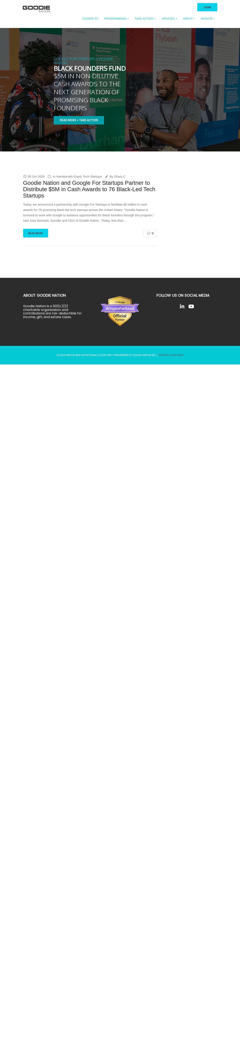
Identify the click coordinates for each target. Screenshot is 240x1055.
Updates (168, 18)
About (188, 18)
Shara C (119, 176)
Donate (207, 18)
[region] (120, 89)
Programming (115, 18)
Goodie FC (90, 18)
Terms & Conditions (170, 355)
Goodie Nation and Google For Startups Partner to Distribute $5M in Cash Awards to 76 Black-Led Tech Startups (89, 189)
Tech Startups (92, 176)
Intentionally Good (68, 176)
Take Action (144, 18)
